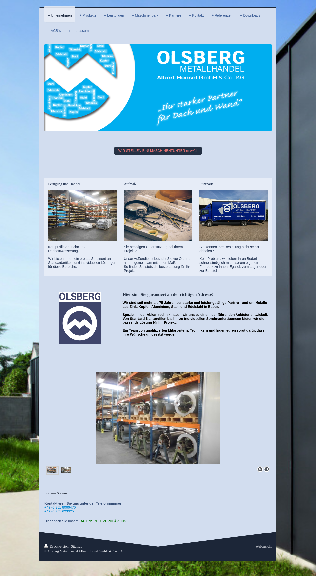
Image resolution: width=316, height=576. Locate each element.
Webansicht (264, 546)
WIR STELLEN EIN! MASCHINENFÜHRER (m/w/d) (158, 151)
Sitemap (76, 546)
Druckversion (56, 546)
